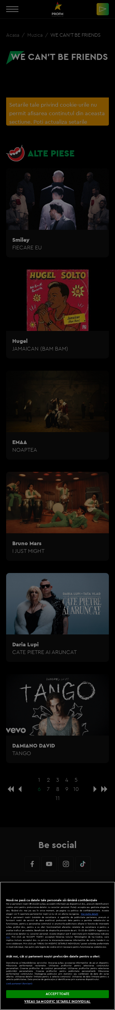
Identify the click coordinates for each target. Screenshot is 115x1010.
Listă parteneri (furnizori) (19, 983)
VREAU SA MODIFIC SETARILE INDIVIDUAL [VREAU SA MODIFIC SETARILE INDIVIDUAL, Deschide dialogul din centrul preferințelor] (57, 1001)
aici (8, 936)
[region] (57, 946)
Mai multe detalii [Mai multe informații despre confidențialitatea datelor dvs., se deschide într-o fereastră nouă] (89, 914)
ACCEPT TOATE (57, 994)
